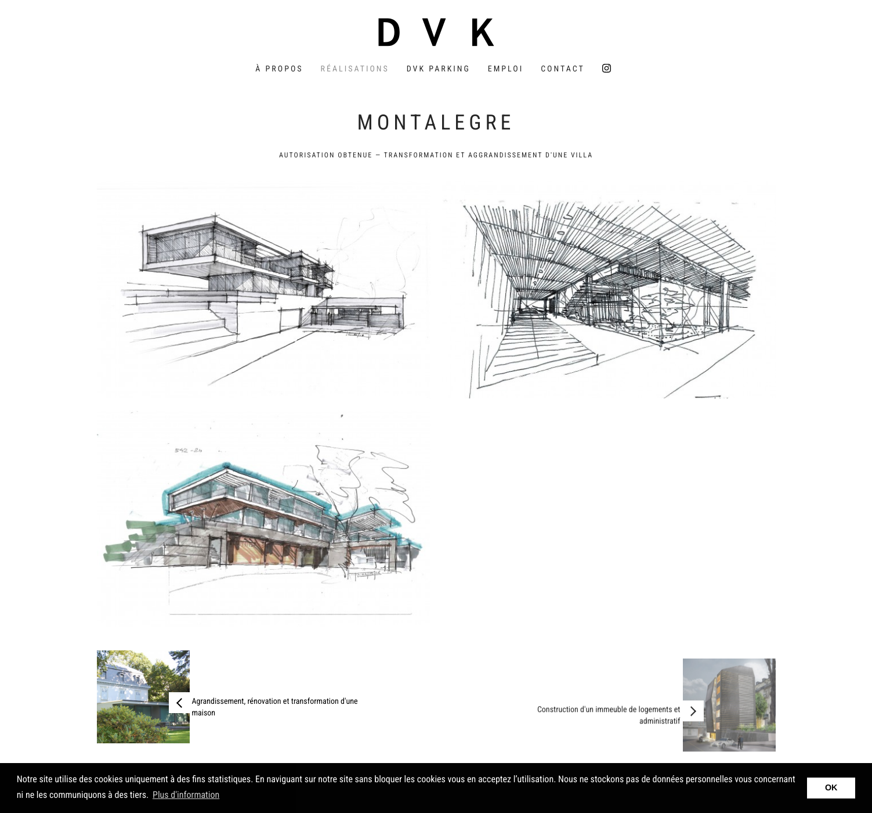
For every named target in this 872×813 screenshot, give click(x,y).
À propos (279, 69)
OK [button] (831, 788)
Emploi (505, 69)
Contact (563, 69)
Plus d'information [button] (186, 794)
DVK (436, 32)
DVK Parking (439, 69)
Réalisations (355, 69)
